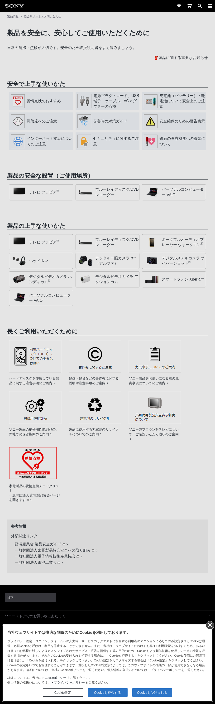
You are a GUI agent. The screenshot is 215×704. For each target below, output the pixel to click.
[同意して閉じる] (210, 5)
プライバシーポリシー (69, 62)
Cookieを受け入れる (152, 72)
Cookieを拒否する (107, 72)
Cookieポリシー (55, 57)
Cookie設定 (63, 72)
